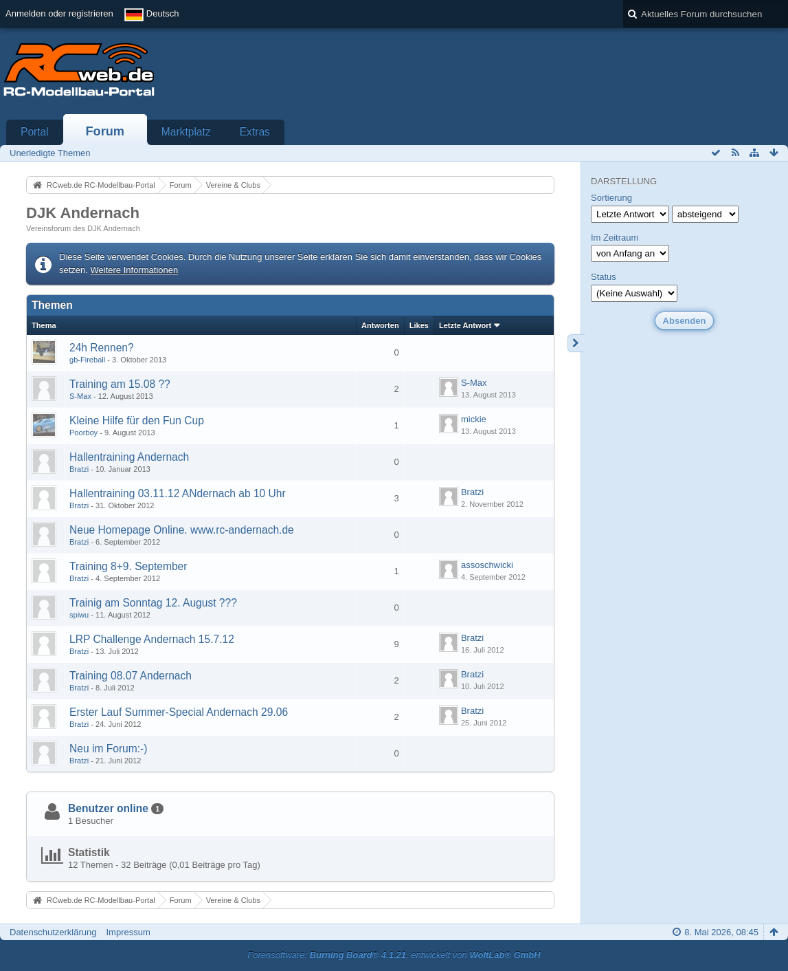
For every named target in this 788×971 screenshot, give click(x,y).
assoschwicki (487, 565)
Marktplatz (186, 132)
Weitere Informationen (135, 270)
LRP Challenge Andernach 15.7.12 (151, 639)
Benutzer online (108, 808)
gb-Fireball (87, 360)
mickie (473, 419)
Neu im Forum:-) (108, 748)
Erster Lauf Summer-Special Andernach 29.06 (178, 712)
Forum (104, 131)
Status (603, 277)
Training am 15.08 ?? (119, 384)
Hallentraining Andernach (129, 457)
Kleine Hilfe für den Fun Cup (136, 420)
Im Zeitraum (614, 237)
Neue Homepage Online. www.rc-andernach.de (181, 530)
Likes (419, 325)
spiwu (79, 615)
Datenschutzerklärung (53, 932)
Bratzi (79, 469)
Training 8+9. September (128, 566)
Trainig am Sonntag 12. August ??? (153, 603)
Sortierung (611, 198)
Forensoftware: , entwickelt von (393, 955)
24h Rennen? (101, 347)
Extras (255, 132)
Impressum (128, 932)
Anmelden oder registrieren (59, 13)
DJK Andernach (82, 212)
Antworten (380, 325)
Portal (35, 132)
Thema (44, 325)
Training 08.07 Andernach (130, 675)
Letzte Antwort (465, 325)
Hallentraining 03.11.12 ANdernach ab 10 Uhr (177, 493)
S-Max (80, 396)
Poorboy (83, 432)
